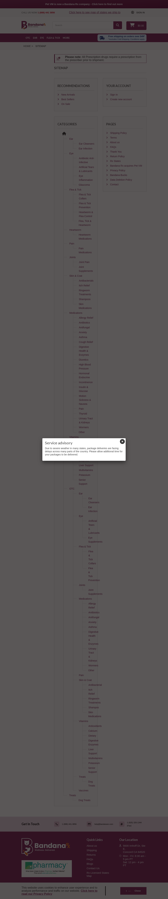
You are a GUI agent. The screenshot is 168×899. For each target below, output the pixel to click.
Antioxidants (85, 441)
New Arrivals (68, 94)
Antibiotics (84, 322)
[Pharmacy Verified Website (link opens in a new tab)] (51, 868)
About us (115, 142)
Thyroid (83, 413)
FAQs (113, 147)
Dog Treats (84, 800)
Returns (91, 854)
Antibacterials (86, 280)
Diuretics (83, 359)
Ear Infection (86, 148)
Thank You (116, 151)
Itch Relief (84, 285)
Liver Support (86, 465)
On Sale (65, 104)
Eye (42, 37)
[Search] (117, 25)
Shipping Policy (118, 133)
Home (27, 46)
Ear (35, 37)
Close (133, 890)
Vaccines (84, 790)
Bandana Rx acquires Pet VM (126, 165)
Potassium (84, 475)
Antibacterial (95, 685)
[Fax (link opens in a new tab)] (133, 824)
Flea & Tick (53, 37)
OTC (28, 37)
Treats (82, 776)
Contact (114, 184)
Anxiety (83, 332)
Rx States (115, 161)
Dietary (83, 451)
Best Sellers (67, 99)
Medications (75, 313)
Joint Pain (84, 262)
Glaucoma (84, 184)
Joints (72, 257)
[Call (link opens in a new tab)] (68, 824)
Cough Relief (86, 342)
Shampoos (85, 299)
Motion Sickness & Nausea (85, 400)
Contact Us (93, 868)
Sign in (140, 12)
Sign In (114, 94)
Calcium (83, 446)
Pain (71, 243)
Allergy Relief (86, 317)
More (66, 37)
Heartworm (75, 229)
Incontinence (86, 382)
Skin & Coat (75, 275)
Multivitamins (86, 470)
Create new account (121, 99)
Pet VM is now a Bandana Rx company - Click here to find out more (84, 4)
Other (82, 432)
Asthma (83, 337)
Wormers (84, 427)
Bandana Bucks (118, 175)
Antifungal (84, 327)
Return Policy (117, 156)
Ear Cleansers (86, 143)
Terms (113, 137)
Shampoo (94, 707)
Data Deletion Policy (121, 179)
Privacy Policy (117, 170)
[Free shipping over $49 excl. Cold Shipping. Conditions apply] (122, 38)
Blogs (90, 863)
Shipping (92, 850)
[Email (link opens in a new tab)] (100, 824)
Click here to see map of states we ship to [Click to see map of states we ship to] (94, 12)
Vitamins (74, 437)
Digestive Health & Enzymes (84, 350)
